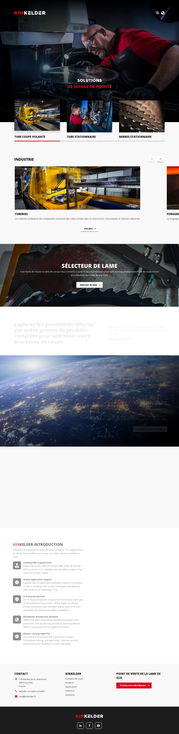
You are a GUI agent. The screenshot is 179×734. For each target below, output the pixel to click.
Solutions (70, 728)
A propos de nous (74, 711)
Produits (69, 716)
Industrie (69, 724)
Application (71, 720)
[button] (160, 159)
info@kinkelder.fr (27, 729)
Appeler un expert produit (32, 724)
